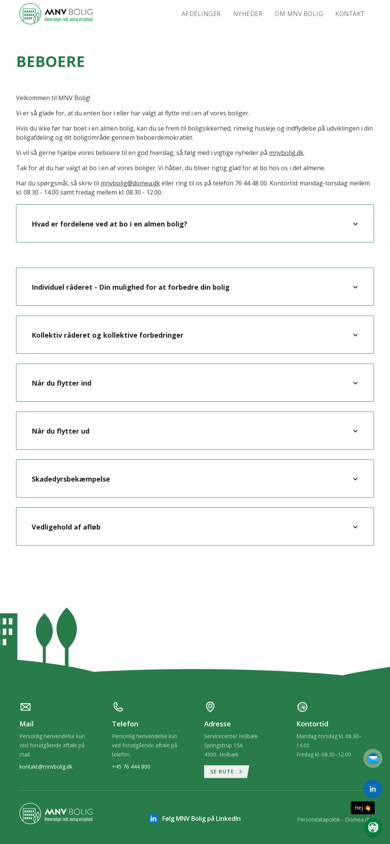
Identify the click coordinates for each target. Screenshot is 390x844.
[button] (195, 224)
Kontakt (349, 14)
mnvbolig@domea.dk (130, 183)
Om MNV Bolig (299, 14)
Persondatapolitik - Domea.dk (334, 819)
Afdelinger (201, 14)
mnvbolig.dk (286, 152)
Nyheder (248, 14)
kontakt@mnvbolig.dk (45, 766)
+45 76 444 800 (131, 766)
